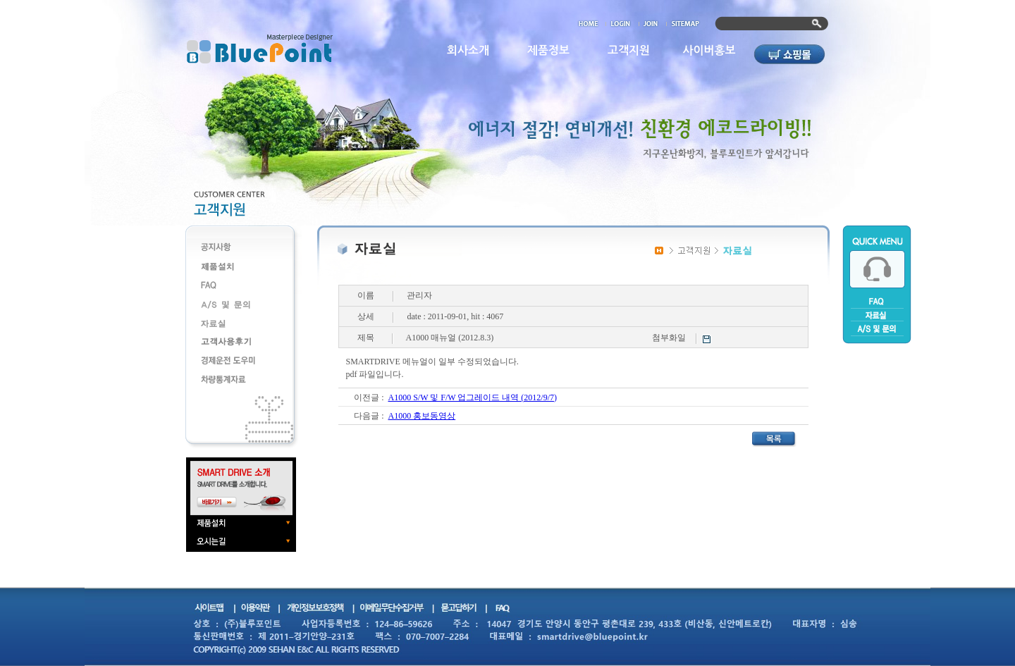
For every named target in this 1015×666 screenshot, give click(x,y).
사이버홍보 (708, 50)
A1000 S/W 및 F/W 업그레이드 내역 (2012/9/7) (472, 397)
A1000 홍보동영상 (421, 416)
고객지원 (629, 50)
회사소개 (468, 50)
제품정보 (548, 50)
